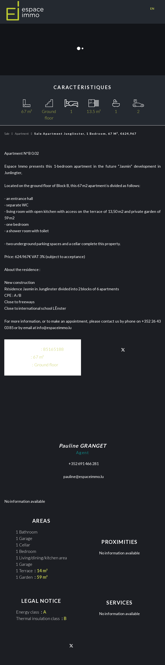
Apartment (22, 133)
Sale (6, 133)
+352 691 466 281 (84, 463)
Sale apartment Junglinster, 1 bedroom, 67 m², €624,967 (85, 133)
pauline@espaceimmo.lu (83, 476)
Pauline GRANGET (82, 445)
